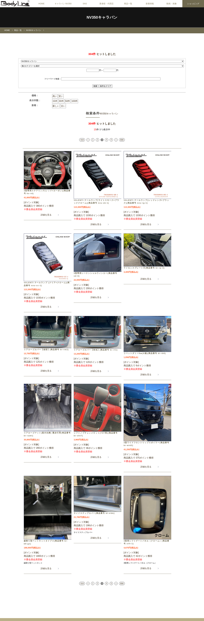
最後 (122, 140)
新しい (56, 106)
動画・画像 (171, 3)
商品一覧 (128, 3)
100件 (74, 101)
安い (61, 96)
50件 (67, 101)
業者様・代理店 (106, 3)
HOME (41, 3)
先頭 (82, 140)
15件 (55, 101)
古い (63, 106)
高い (55, 96)
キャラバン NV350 (63, 3)
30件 (61, 101)
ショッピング (193, 3)
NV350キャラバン (33, 30)
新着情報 (150, 3)
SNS (85, 3)
